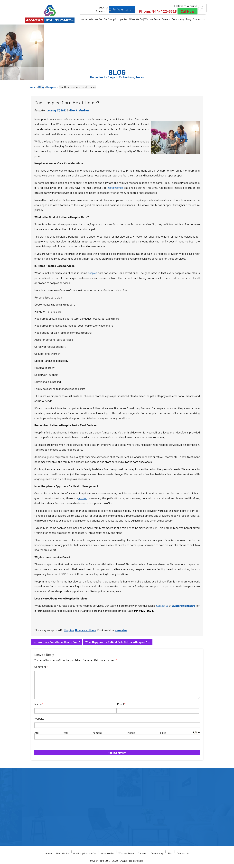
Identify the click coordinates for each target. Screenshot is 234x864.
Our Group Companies (116, 19)
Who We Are (95, 19)
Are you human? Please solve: (117, 734)
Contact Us (199, 19)
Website (39, 717)
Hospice (69, 629)
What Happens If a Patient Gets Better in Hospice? (120, 641)
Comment (41, 665)
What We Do (136, 19)
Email (121, 703)
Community (178, 19)
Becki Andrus (80, 110)
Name (38, 703)
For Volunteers (117, 9)
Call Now (186, 11)
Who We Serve (152, 19)
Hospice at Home (86, 629)
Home (84, 19)
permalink (122, 629)
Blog (188, 19)
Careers (166, 19)
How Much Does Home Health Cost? (57, 641)
